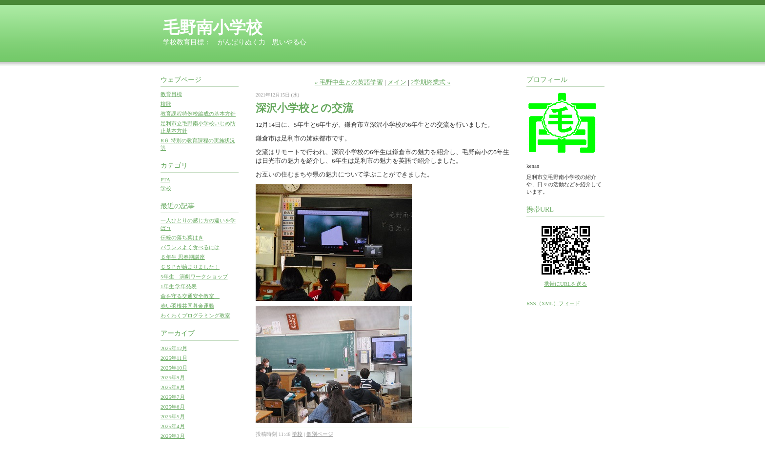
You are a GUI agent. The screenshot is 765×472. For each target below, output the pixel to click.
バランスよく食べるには (190, 247)
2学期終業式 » (430, 82)
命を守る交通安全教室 (190, 296)
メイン (396, 82)
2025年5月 (173, 416)
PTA (165, 179)
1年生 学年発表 (179, 286)
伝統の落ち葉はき (182, 237)
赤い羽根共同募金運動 (187, 306)
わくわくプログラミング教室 (195, 315)
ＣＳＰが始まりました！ (190, 267)
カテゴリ (174, 165)
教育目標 (171, 94)
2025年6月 (173, 407)
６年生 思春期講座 (183, 257)
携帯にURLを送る (565, 284)
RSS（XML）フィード (553, 303)
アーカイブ (178, 333)
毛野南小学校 (212, 28)
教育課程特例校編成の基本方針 (198, 114)
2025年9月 (173, 377)
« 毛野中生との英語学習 (349, 82)
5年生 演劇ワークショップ (194, 276)
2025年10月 (174, 368)
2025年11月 (174, 358)
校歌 (166, 104)
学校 (166, 188)
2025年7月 (173, 397)
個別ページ (319, 434)
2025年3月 (173, 436)
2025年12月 (174, 348)
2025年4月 (173, 426)
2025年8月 (173, 387)
